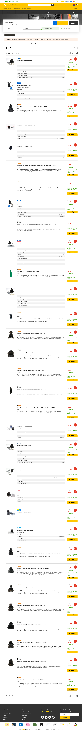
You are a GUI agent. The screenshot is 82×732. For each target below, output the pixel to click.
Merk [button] (7, 53)
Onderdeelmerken (26, 8)
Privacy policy (24, 715)
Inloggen (75, 8)
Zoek (73, 23)
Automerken (17, 8)
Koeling (47, 12)
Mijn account (5, 719)
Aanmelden (65, 717)
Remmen (59, 12)
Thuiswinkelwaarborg (38, 729)
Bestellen (4, 711)
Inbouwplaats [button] (8, 71)
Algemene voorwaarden (26, 713)
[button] (8, 68)
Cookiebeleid (24, 717)
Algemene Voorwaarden (50, 729)
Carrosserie (34, 12)
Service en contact (25, 711)
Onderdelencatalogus (9, 35)
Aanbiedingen (72, 70)
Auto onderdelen (8, 8)
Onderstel (21, 12)
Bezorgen (4, 715)
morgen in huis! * (30, 706)
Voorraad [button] (7, 87)
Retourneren (5, 717)
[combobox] (14, 28)
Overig (72, 12)
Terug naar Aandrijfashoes (9, 47)
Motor (8, 12)
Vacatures (23, 719)
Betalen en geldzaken (7, 713)
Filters (29, 48)
